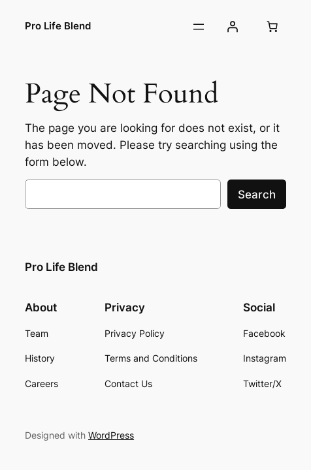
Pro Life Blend (58, 26)
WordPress (111, 435)
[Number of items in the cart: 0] (272, 26)
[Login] (232, 26)
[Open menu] (198, 27)
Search (257, 194)
